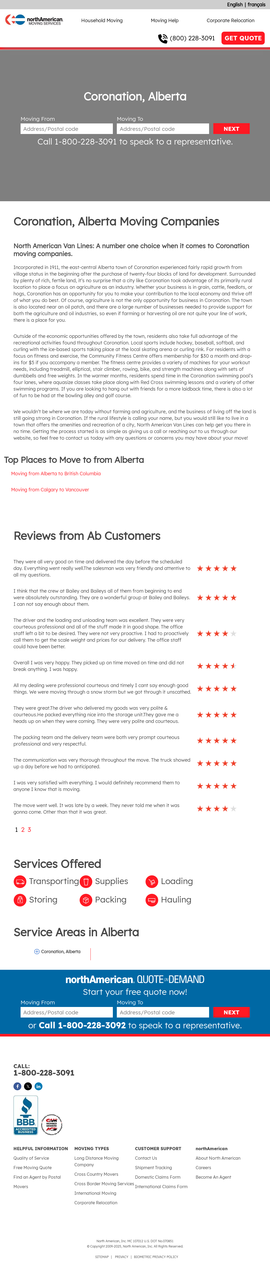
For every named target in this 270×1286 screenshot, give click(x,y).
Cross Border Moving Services (104, 1183)
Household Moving (102, 20)
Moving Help (165, 20)
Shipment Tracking (153, 1167)
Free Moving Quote (32, 1167)
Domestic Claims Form (158, 1177)
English (235, 5)
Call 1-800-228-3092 (82, 1025)
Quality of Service (31, 1158)
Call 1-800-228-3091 (77, 141)
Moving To (130, 119)
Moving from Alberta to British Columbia (56, 474)
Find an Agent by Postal (37, 1177)
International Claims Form (161, 1186)
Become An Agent (213, 1177)
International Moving (95, 1193)
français (257, 5)
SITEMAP (102, 1257)
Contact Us (146, 1158)
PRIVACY (121, 1257)
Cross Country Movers (96, 1174)
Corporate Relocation (230, 20)
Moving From (38, 119)
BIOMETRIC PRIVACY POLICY (156, 1257)
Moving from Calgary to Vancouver (50, 490)
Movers (20, 1186)
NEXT (231, 128)
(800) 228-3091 (192, 38)
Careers (203, 1167)
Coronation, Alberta (60, 951)
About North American (218, 1158)
